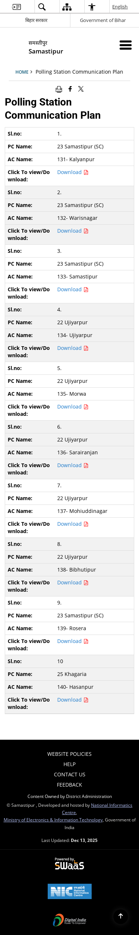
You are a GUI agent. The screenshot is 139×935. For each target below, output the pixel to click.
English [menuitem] (120, 6)
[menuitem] (16, 7)
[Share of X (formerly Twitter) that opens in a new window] (80, 89)
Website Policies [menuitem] (69, 753)
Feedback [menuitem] (69, 784)
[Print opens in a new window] (59, 89)
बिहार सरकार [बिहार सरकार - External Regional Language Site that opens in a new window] (36, 20)
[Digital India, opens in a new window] (69, 920)
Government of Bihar (103, 20)
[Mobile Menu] (125, 44)
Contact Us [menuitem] (69, 774)
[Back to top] (120, 916)
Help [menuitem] (69, 764)
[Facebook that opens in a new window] (70, 89)
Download (72, 172)
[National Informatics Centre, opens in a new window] (69, 892)
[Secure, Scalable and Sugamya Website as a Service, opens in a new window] (69, 864)
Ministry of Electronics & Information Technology (53, 820)
